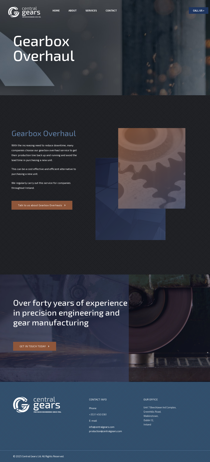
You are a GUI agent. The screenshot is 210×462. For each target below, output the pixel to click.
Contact (111, 10)
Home (56, 10)
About (73, 10)
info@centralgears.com (101, 426)
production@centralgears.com (105, 431)
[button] (198, 10)
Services (91, 10)
